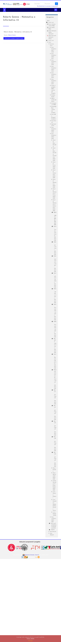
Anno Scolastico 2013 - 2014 (53, 75)
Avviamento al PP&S (53, 103)
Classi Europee (54, 469)
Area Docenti (53, 531)
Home (48, 20)
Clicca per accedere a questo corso (14, 38)
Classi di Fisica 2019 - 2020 (54, 165)
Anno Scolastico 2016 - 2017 (53, 56)
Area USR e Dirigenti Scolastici (53, 117)
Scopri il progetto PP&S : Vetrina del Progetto (53, 89)
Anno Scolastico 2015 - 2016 (53, 62)
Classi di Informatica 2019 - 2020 (54, 173)
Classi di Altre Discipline (54, 143)
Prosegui (30, 640)
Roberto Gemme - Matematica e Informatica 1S (18, 32)
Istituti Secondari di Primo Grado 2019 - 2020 (54, 485)
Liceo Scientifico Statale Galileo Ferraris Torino (54, 505)
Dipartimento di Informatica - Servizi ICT (31, 554)
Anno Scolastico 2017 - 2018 (53, 49)
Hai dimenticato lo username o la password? (47, 6)
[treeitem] (51, 278)
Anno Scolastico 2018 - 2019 (53, 130)
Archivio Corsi (52, 44)
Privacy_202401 (30, 638)
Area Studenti (52, 534)
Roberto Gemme (12, 35)
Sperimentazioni (53, 124)
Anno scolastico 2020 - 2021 (53, 519)
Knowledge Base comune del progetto (53, 109)
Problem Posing (53, 95)
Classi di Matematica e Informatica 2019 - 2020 (54, 205)
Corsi (50, 42)
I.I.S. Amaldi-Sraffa (54, 513)
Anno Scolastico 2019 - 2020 (53, 136)
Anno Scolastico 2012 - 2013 (53, 81)
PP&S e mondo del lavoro (53, 99)
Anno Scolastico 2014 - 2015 (53, 69)
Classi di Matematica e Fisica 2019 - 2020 (54, 193)
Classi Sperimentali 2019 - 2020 (54, 476)
